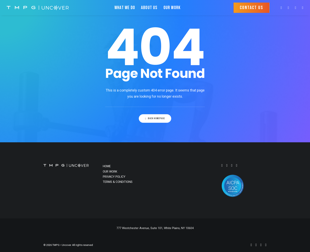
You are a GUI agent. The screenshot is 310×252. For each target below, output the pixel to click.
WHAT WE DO (124, 7)
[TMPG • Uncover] (38, 7)
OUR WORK (172, 7)
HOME (107, 166)
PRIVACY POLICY (114, 176)
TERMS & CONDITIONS (117, 182)
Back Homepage (155, 118)
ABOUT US (149, 7)
